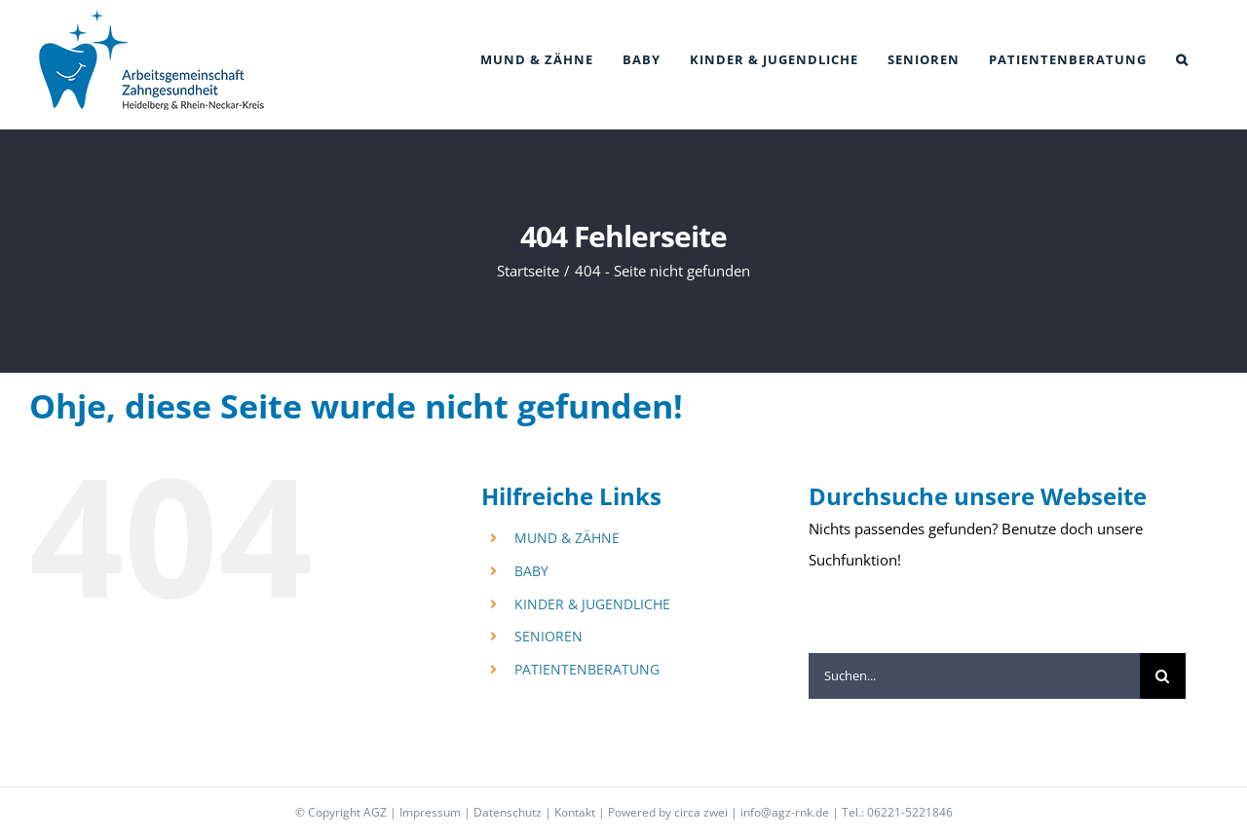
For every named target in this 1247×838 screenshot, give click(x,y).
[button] (1182, 60)
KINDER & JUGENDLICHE (592, 604)
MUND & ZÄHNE (567, 537)
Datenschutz (507, 812)
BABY (531, 571)
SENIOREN (548, 636)
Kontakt (574, 812)
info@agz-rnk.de (784, 812)
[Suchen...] (974, 676)
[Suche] (1163, 676)
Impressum (430, 812)
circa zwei (701, 812)
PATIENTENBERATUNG (587, 669)
